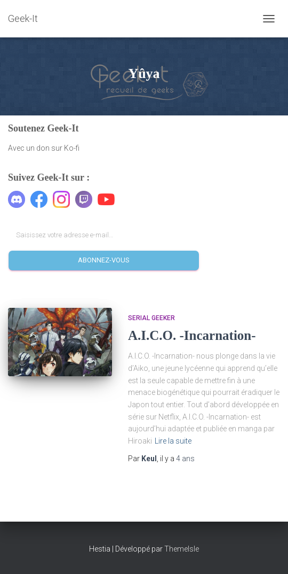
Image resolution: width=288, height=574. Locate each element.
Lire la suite (173, 441)
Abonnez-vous (104, 260)
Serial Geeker (151, 318)
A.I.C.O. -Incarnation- (192, 335)
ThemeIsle (181, 549)
